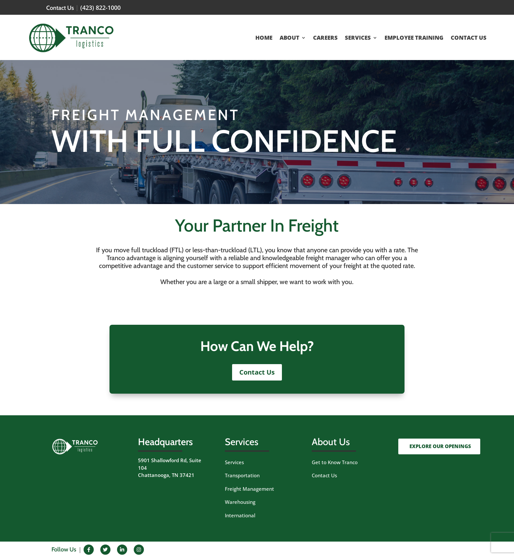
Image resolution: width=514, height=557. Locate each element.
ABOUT (289, 38)
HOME (263, 38)
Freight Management (249, 488)
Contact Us (257, 372)
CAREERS (325, 38)
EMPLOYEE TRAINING (414, 38)
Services (234, 462)
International (240, 515)
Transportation (242, 475)
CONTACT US (468, 38)
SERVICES (358, 38)
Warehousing (240, 502)
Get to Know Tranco (335, 462)
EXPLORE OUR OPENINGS (440, 446)
